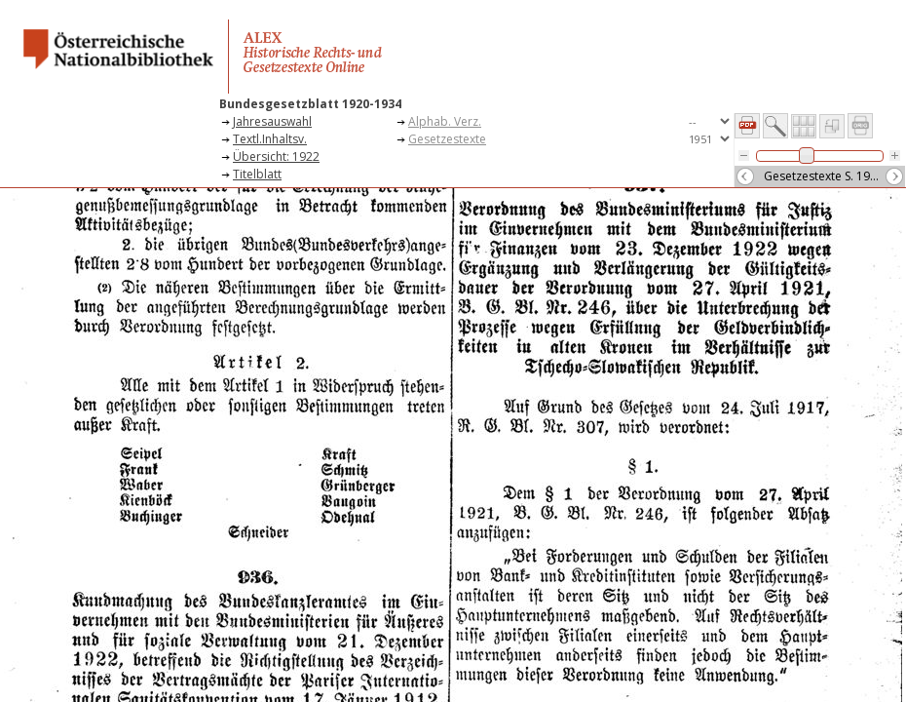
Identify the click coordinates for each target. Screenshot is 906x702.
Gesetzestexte (447, 139)
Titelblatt (257, 174)
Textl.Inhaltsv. (270, 139)
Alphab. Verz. (444, 121)
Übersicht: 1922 (276, 156)
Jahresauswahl (272, 121)
